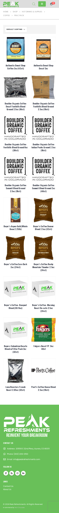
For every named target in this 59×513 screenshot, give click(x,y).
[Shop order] (16, 29)
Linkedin (23, 473)
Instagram (17, 473)
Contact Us (8, 486)
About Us (7, 489)
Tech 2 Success (19, 507)
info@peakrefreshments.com (26, 459)
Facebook (5, 473)
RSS (11, 473)
